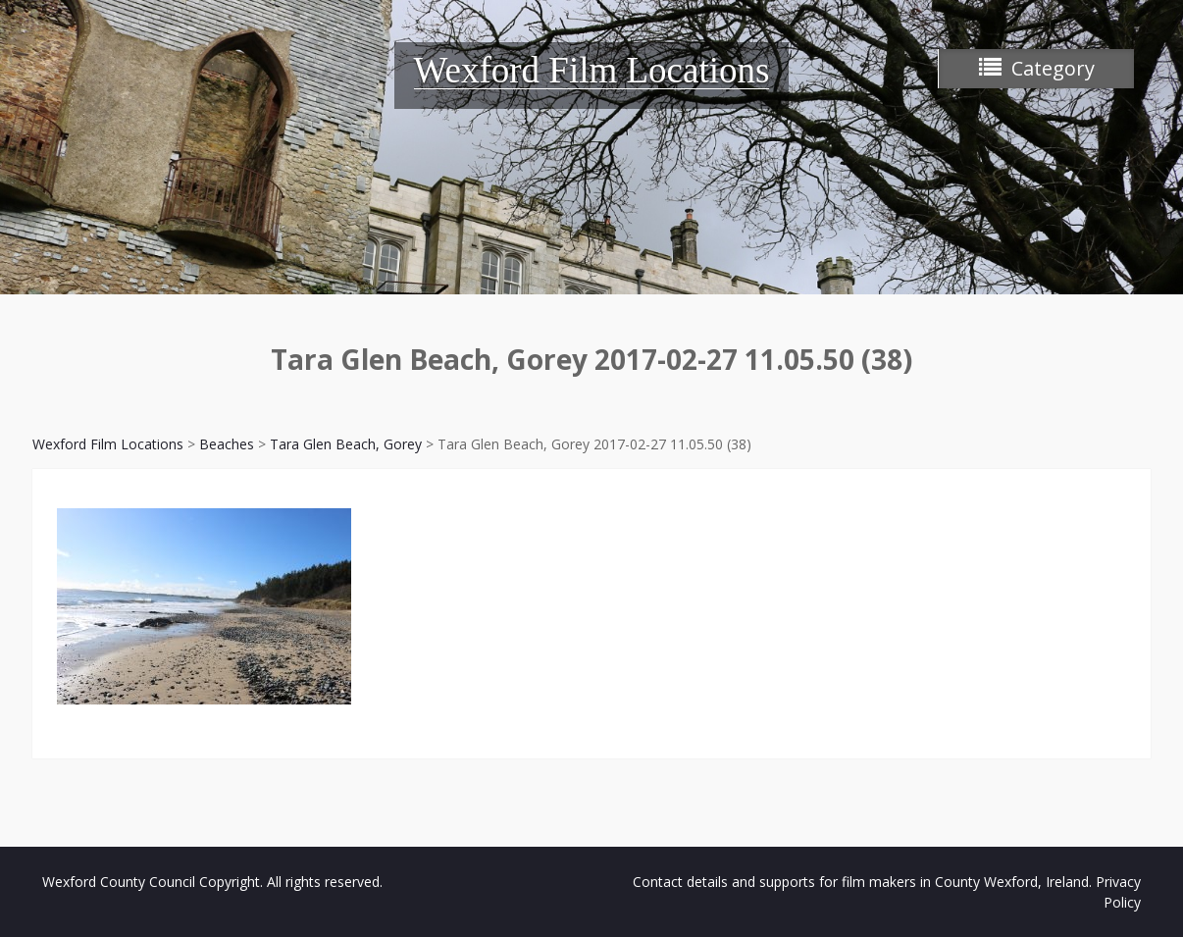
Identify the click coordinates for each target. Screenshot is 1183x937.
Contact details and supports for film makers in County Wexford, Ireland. (862, 881)
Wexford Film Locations (592, 70)
